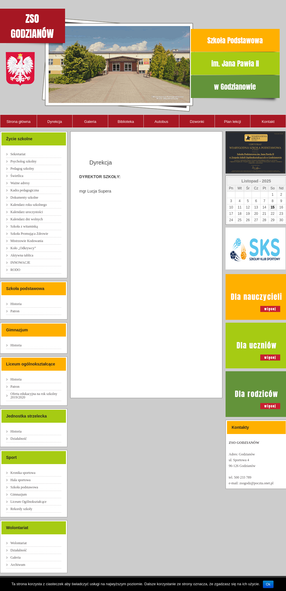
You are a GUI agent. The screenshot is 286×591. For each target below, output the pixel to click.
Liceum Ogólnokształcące (28, 502)
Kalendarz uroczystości (26, 212)
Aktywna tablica (21, 255)
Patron (14, 311)
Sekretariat (17, 154)
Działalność (18, 439)
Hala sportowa (20, 480)
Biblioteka (126, 121)
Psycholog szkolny (23, 161)
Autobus (161, 121)
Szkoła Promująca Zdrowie (29, 234)
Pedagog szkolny (22, 169)
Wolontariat (18, 543)
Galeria (90, 121)
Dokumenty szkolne (24, 197)
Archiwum (17, 565)
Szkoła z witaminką (24, 226)
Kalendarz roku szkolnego (28, 205)
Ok (268, 584)
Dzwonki (197, 121)
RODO (15, 270)
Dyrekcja (54, 121)
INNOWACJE (20, 263)
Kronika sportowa (22, 473)
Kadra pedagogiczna (24, 190)
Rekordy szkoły (21, 509)
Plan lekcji (232, 121)
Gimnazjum (18, 494)
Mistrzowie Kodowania (26, 241)
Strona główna (18, 121)
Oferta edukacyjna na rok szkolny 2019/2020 (33, 395)
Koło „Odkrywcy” (23, 248)
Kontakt (268, 121)
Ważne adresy (20, 183)
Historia (16, 304)
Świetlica (16, 176)
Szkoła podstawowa (24, 487)
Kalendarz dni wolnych (26, 219)
